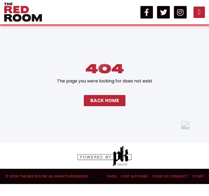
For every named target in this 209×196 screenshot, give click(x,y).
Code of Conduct (170, 176)
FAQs (112, 176)
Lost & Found (134, 176)
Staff (198, 176)
